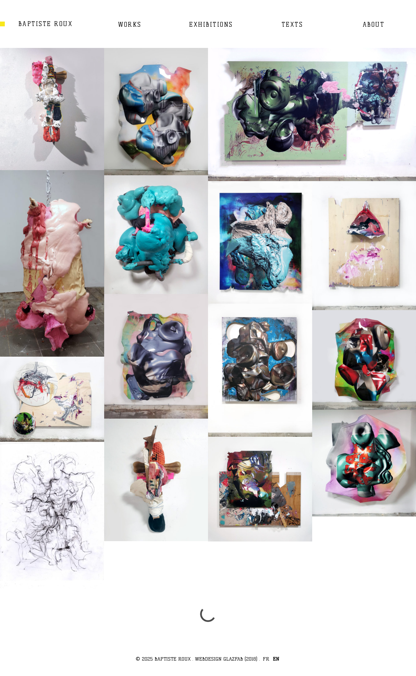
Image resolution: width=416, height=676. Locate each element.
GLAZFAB (233, 659)
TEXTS (292, 24)
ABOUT (374, 24)
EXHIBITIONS (211, 24)
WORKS (130, 24)
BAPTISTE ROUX (46, 23)
